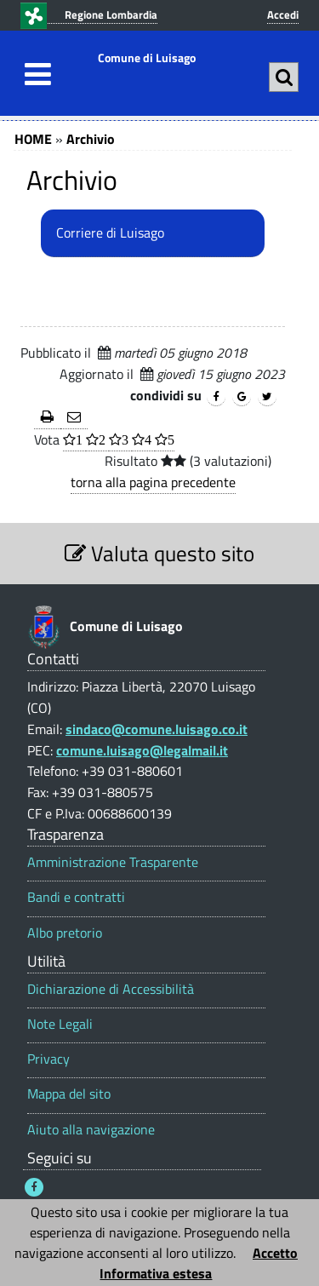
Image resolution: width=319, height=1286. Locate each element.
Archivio (90, 139)
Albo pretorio (64, 933)
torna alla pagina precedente (153, 482)
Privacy (48, 1059)
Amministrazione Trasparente (112, 862)
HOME (33, 139)
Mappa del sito (69, 1094)
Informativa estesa (156, 1273)
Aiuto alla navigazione (91, 1130)
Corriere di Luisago (110, 232)
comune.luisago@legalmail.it (142, 750)
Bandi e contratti (76, 897)
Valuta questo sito (159, 553)
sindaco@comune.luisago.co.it (157, 729)
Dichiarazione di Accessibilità (110, 989)
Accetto (275, 1253)
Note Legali (60, 1024)
